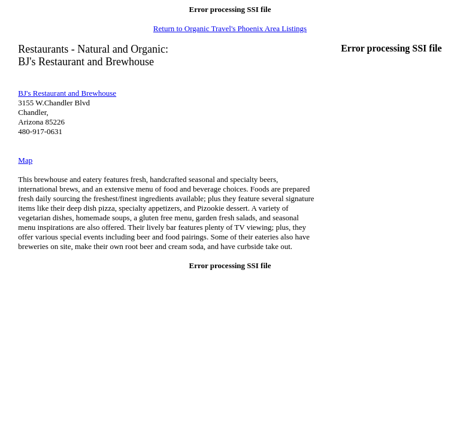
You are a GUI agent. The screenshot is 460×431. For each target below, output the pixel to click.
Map (25, 160)
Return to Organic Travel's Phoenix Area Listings (230, 28)
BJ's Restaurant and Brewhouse (67, 93)
